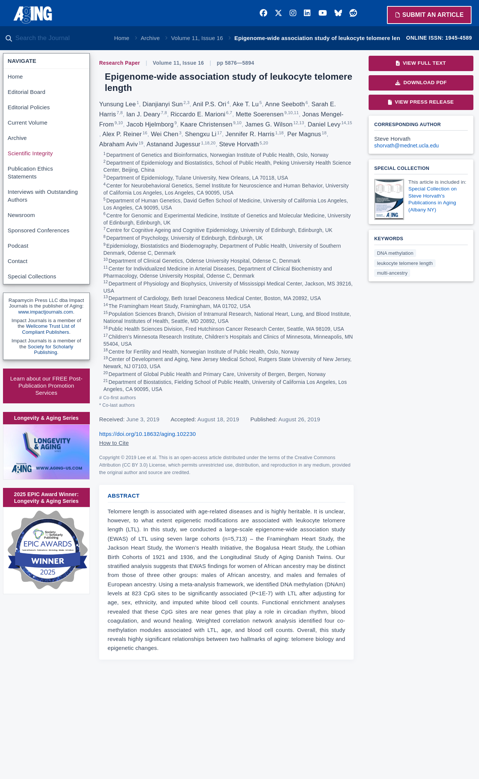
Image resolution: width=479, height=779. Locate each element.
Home (121, 38)
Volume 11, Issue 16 (197, 38)
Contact (18, 261)
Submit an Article (429, 15)
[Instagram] (293, 13)
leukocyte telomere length (405, 263)
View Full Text (421, 63)
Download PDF (421, 82)
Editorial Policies (29, 107)
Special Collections (32, 276)
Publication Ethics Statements (30, 172)
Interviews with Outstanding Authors (43, 196)
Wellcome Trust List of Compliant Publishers (48, 329)
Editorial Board (27, 92)
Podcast (18, 245)
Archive (150, 38)
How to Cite (114, 443)
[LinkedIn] (307, 13)
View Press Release (421, 102)
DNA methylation (395, 253)
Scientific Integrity (30, 153)
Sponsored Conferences (39, 230)
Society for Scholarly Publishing (50, 349)
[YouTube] (322, 13)
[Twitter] (278, 13)
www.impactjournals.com (45, 312)
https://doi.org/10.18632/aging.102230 (147, 434)
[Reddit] (353, 13)
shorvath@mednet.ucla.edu (406, 146)
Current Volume (28, 122)
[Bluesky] (338, 13)
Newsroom (21, 215)
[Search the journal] (60, 38)
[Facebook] (263, 13)
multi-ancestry (392, 273)
